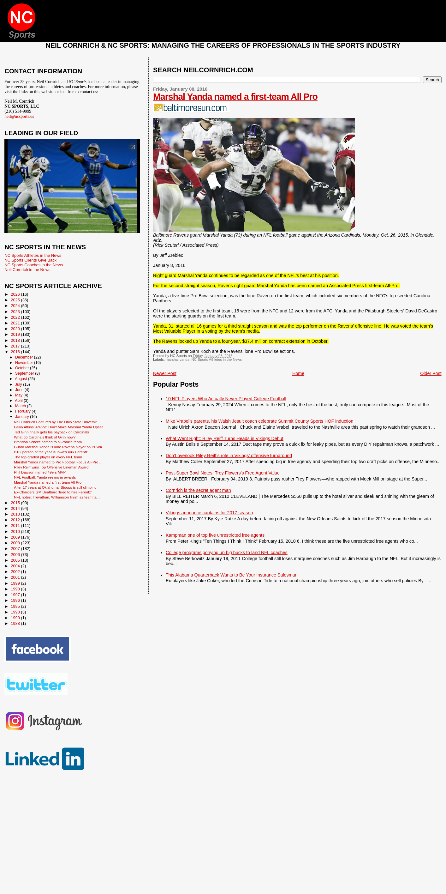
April (19, 400)
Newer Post (164, 373)
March (21, 406)
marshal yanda (177, 359)
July (19, 384)
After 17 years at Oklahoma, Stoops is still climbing (55, 487)
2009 (16, 537)
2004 (16, 566)
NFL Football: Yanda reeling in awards (45, 477)
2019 (16, 334)
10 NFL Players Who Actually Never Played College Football (226, 398)
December (24, 357)
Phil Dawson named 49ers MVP (40, 472)
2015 (16, 502)
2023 (16, 311)
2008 (16, 543)
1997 (16, 594)
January (22, 416)
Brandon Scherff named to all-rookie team (48, 442)
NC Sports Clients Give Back (30, 260)
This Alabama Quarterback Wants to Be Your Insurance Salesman (231, 574)
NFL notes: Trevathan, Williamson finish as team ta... (57, 497)
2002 (16, 571)
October (22, 368)
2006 (16, 554)
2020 (16, 328)
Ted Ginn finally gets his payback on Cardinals (51, 432)
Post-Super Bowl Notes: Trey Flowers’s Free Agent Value (223, 472)
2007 (16, 548)
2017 (16, 346)
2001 (16, 577)
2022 (16, 317)
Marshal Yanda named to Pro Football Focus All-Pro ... (58, 462)
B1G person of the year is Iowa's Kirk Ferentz (51, 452)
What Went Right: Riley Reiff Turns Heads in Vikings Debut (224, 438)
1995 (16, 606)
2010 (16, 531)
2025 (16, 300)
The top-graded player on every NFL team (48, 457)
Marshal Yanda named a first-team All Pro (235, 97)
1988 (16, 623)
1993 (16, 612)
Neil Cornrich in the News (27, 269)
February (23, 411)
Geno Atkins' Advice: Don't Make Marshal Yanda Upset (58, 427)
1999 (16, 583)
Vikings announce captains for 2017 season (209, 512)
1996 (16, 600)
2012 (16, 519)
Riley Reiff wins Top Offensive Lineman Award (51, 467)
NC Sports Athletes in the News (216, 359)
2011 (16, 525)
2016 (16, 351)
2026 (16, 294)
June (20, 390)
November (24, 362)
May (19, 395)
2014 (16, 508)
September (25, 373)
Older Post (431, 373)
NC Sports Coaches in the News (33, 265)
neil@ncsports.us (19, 116)
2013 (16, 514)
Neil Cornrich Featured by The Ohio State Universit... (57, 422)
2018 (16, 340)
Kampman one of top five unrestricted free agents (215, 535)
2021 (16, 323)
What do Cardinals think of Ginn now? (44, 437)
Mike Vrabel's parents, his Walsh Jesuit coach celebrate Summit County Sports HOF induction (259, 421)
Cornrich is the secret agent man (198, 490)
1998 (16, 589)
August (21, 379)
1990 (16, 617)
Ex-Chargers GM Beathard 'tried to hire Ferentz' (53, 492)
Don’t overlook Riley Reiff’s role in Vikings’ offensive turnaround (229, 455)
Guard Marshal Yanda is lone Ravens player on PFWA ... (60, 447)
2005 (16, 560)
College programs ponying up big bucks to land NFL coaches (227, 552)
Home (298, 373)
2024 (16, 305)
